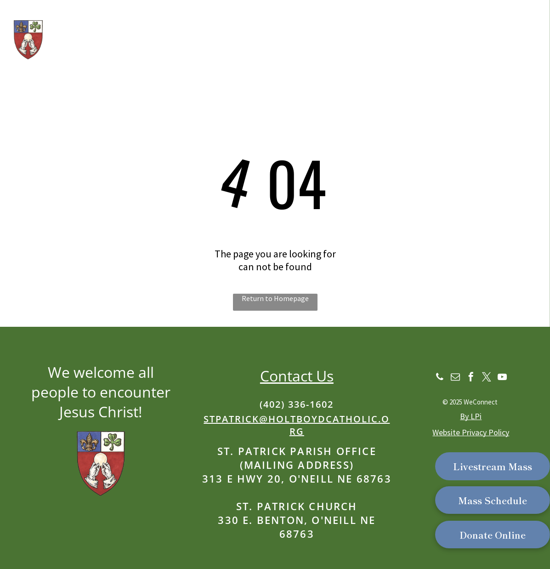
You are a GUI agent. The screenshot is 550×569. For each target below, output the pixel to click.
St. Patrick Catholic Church (192, 22)
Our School (68, 45)
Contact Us (297, 376)
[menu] (530, 38)
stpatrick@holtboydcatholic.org (297, 425)
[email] (455, 378)
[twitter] (486, 378)
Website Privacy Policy (470, 432)
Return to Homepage (275, 298)
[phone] (440, 378)
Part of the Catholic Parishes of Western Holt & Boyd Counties (169, 62)
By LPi (471, 416)
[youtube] (502, 378)
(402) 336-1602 (297, 404)
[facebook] (471, 378)
